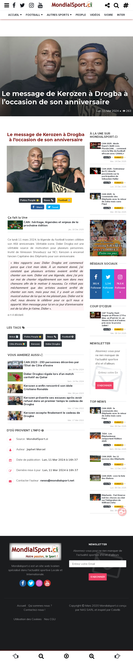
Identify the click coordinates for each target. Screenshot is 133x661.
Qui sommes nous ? (40, 605)
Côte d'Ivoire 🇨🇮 (17, 344)
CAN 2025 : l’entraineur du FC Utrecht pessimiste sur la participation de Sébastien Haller (113, 173)
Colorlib (115, 609)
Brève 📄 (13, 336)
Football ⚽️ (64, 200)
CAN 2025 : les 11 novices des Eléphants (113, 457)
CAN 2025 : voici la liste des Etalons (113, 477)
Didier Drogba (53, 344)
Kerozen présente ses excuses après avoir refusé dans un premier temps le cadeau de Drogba (53, 401)
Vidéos (95, 14)
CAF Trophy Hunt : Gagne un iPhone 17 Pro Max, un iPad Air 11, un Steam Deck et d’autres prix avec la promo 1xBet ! (114, 319)
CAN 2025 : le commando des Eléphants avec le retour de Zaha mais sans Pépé (114, 199)
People (81, 14)
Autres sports (58, 14)
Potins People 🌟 (29, 200)
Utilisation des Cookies (28, 619)
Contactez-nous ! (34, 609)
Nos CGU (50, 619)
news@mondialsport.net (57, 480)
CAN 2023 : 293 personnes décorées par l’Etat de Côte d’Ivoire (51, 363)
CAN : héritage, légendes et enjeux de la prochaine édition (51, 223)
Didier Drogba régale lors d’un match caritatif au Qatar (49, 375)
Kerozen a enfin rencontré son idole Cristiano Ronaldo (48, 387)
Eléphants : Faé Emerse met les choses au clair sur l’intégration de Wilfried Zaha (113, 499)
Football (33, 14)
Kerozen (35, 344)
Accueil (13, 14)
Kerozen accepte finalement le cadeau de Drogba (52, 414)
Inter (121, 14)
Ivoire (108, 14)
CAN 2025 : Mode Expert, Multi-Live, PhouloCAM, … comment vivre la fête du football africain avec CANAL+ (114, 148)
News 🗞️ (49, 200)
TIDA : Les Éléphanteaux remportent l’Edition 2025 (112, 437)
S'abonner (104, 385)
